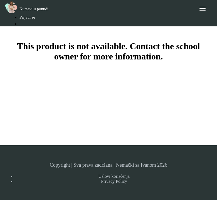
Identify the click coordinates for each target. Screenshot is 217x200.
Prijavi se (27, 17)
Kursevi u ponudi (33, 9)
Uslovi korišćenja (114, 176)
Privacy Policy (114, 181)
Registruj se (32, 33)
